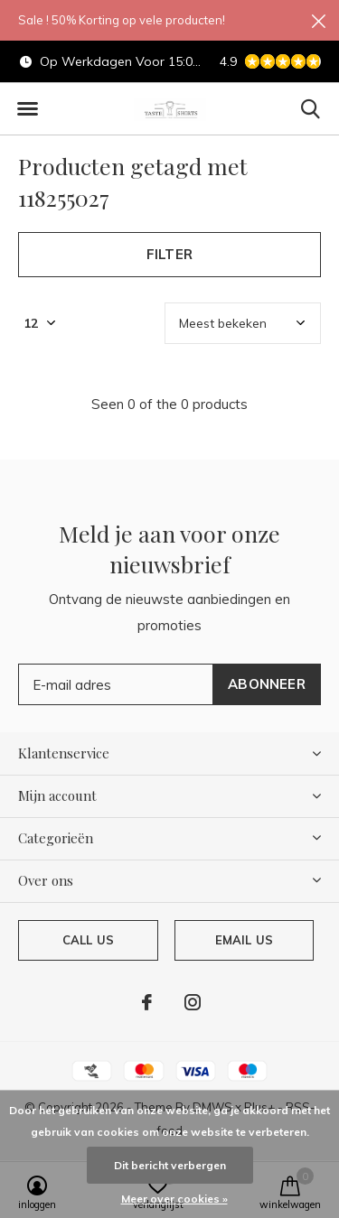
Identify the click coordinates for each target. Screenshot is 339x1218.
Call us (88, 940)
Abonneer (267, 684)
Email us (244, 940)
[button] (27, 109)
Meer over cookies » (174, 1198)
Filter (169, 254)
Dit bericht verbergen (170, 1165)
